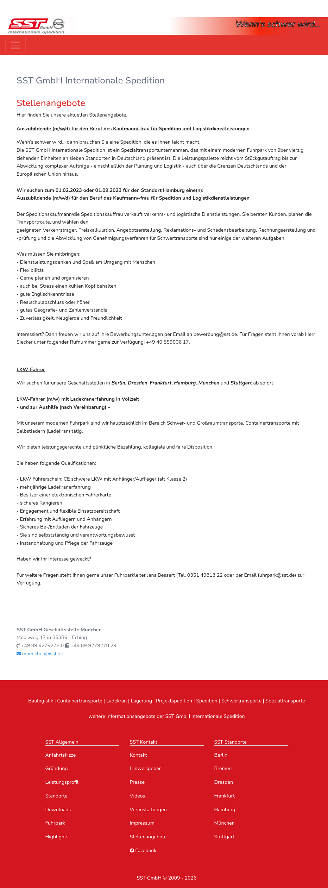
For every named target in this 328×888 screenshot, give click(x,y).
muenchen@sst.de (40, 653)
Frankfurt (224, 796)
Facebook (143, 850)
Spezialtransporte (285, 701)
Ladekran (116, 701)
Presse (137, 782)
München (224, 823)
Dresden (223, 782)
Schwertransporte (241, 701)
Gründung (56, 768)
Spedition (206, 701)
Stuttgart (224, 836)
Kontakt (138, 755)
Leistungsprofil (62, 782)
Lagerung (141, 701)
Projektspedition (174, 701)
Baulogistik (40, 701)
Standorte (56, 796)
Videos (137, 796)
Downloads (58, 809)
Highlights (57, 836)
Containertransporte (79, 701)
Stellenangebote (148, 836)
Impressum (142, 823)
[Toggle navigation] (15, 45)
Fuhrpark (55, 823)
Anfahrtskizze (60, 755)
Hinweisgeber (145, 768)
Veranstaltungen (148, 809)
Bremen (223, 768)
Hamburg (224, 809)
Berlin (221, 755)
